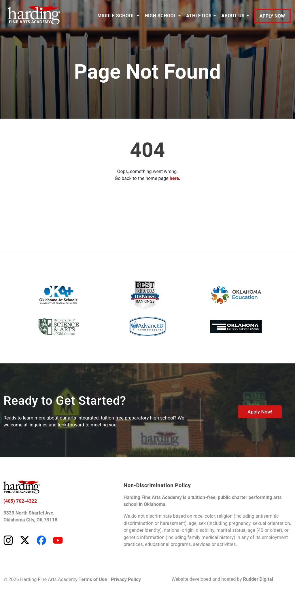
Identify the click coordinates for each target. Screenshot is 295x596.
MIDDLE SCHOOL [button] (116, 15)
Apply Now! (259, 412)
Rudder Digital (258, 579)
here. (175, 178)
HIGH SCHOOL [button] (160, 15)
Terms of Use (93, 579)
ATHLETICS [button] (198, 15)
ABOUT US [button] (232, 15)
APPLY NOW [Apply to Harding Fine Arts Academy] (272, 16)
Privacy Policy (126, 579)
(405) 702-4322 (20, 501)
